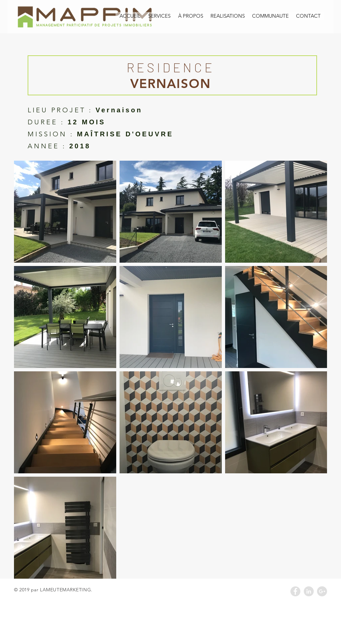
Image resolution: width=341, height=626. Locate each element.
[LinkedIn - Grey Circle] (309, 591)
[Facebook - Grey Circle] (295, 591)
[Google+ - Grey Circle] (322, 591)
